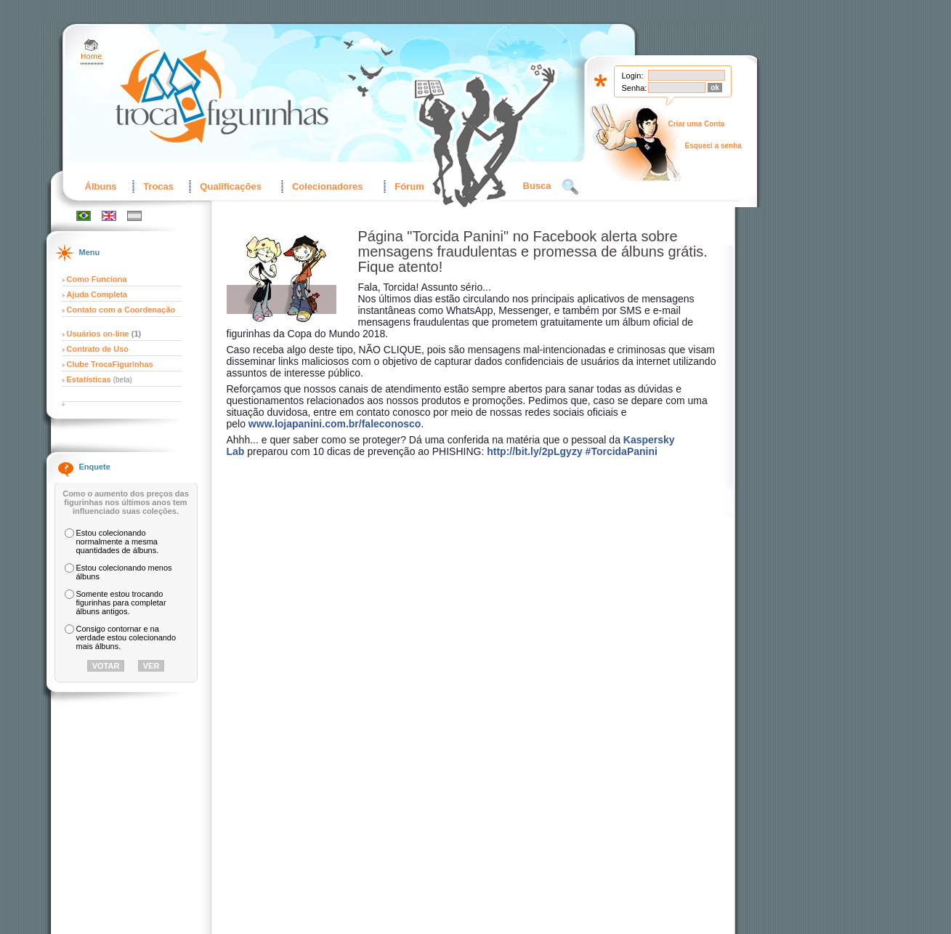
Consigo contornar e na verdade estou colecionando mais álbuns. (126, 637)
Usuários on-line (98, 333)
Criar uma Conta (696, 124)
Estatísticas (90, 379)
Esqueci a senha (713, 146)
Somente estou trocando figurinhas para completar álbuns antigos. (121, 602)
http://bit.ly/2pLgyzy (534, 451)
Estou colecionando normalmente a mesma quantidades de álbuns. (117, 541)
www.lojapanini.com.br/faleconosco (334, 424)
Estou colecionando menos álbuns (124, 572)
